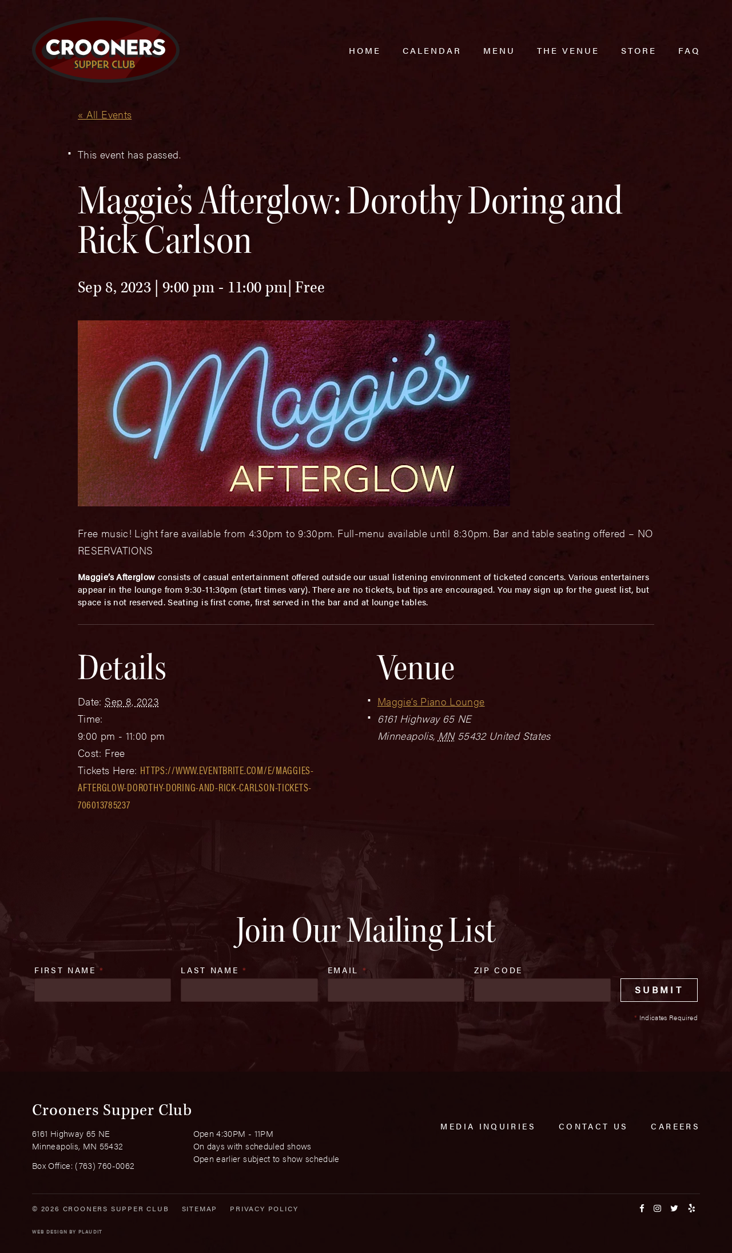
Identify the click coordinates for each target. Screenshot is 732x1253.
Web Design (49, 1231)
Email (348, 970)
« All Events (105, 114)
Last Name (214, 970)
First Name (69, 970)
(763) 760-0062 (104, 1165)
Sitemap (200, 1208)
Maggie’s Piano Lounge (431, 701)
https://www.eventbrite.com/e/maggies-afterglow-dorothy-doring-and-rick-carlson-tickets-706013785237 (196, 787)
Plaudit (90, 1231)
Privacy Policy (264, 1208)
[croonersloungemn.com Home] (106, 50)
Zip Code (498, 970)
